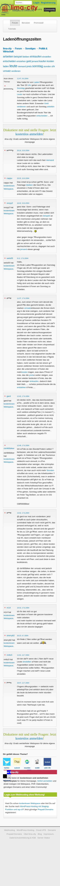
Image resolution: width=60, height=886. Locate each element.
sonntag (37, 66)
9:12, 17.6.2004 (22, 258)
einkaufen (36, 56)
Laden (36, 82)
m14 (8, 608)
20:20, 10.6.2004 (23, 178)
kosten (50, 61)
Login (36, 2)
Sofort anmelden (44, 781)
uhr (53, 66)
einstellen (46, 56)
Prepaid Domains (45, 809)
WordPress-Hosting (10, 9)
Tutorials (12, 29)
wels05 (10, 258)
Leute (19, 94)
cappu (9, 178)
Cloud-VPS (37, 9)
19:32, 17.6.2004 (23, 608)
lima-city (7, 48)
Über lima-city (30, 834)
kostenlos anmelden (29, 134)
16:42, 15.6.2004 (23, 203)
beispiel (18, 56)
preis (29, 66)
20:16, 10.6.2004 (23, 150)
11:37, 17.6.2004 (23, 298)
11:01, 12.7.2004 (23, 655)
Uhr (29, 85)
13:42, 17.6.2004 (23, 513)
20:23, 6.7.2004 (22, 635)
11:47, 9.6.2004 (22, 78)
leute (13, 66)
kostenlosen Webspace (29, 803)
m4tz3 (9, 655)
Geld (46, 103)
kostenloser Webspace (11, 4)
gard (9, 396)
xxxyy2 (10, 203)
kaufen (42, 61)
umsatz (7, 71)
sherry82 (11, 635)
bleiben (26, 56)
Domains (25, 9)
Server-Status (44, 838)
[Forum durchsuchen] (23, 3)
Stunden (50, 470)
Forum (15, 23)
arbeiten (8, 56)
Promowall (38, 23)
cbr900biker (9, 448)
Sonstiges (30, 48)
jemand (35, 61)
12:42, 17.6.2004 (23, 396)
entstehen (21, 61)
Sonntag (21, 88)
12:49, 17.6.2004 (23, 445)
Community (50, 9)
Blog (40, 834)
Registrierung (48, 2)
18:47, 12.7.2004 (23, 683)
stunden (47, 66)
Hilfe (3, 14)
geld (28, 61)
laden (6, 66)
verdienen (16, 71)
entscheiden (9, 61)
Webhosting (9, 830)
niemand (22, 66)
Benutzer (26, 23)
